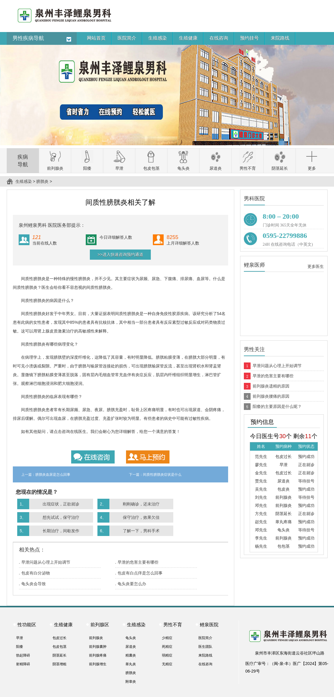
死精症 (167, 647)
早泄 (19, 638)
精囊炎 (130, 655)
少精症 (167, 638)
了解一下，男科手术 (141, 530)
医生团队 (205, 647)
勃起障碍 (23, 655)
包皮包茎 (60, 647)
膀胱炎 (42, 181)
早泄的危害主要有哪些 (138, 562)
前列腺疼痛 (97, 655)
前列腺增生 (97, 664)
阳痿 (19, 647)
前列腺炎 (96, 638)
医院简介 (205, 638)
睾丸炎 (130, 664)
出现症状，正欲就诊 (61, 504)
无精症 (167, 664)
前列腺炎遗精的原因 (271, 386)
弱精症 (167, 655)
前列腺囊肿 (97, 647)
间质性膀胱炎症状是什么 (162, 475)
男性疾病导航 (28, 38)
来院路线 (205, 655)
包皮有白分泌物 (35, 573)
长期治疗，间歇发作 (61, 530)
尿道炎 (130, 647)
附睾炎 (130, 682)
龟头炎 (130, 638)
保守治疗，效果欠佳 (141, 517)
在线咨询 (205, 664)
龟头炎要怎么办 (132, 583)
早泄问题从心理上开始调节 (45, 562)
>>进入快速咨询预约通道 (120, 254)
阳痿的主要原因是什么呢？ (277, 406)
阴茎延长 (60, 655)
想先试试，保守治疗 (61, 517)
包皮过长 (60, 638)
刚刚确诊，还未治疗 (141, 504)
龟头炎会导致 (33, 583)
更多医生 (315, 266)
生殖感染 (23, 181)
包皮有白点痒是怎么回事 (140, 573)
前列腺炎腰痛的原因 (271, 396)
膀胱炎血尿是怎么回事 (52, 475)
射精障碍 (23, 664)
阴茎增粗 (60, 664)
